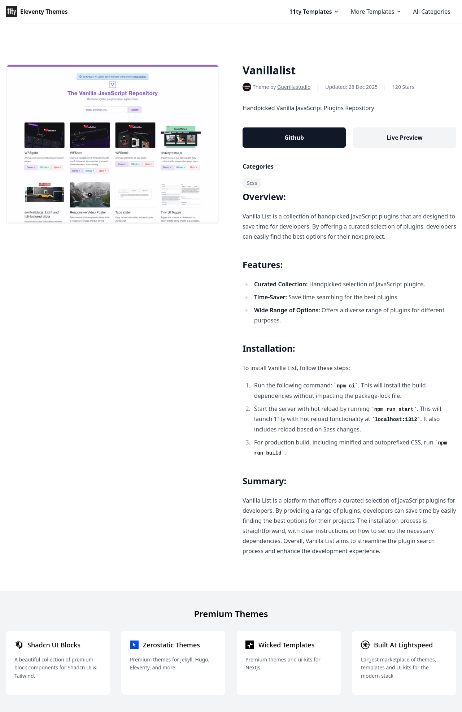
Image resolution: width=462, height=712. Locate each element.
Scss (252, 182)
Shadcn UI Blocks (53, 645)
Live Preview (404, 138)
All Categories (431, 12)
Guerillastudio (293, 86)
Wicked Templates (286, 645)
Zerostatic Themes (171, 645)
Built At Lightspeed (403, 645)
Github (294, 138)
